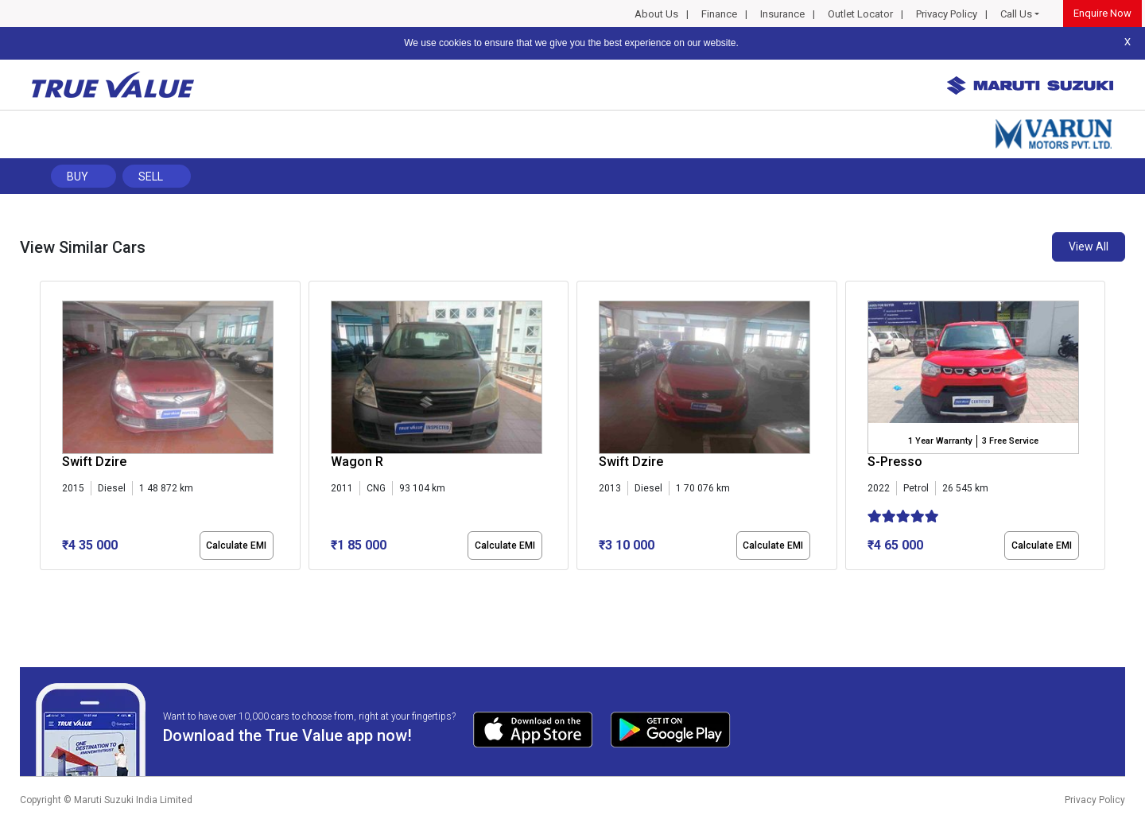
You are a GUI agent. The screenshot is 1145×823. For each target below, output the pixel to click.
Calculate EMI (236, 545)
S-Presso (894, 461)
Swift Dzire (94, 461)
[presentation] (48, 428)
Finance (719, 14)
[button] (44, 583)
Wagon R (357, 461)
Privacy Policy (946, 14)
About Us (656, 14)
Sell (150, 176)
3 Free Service (1010, 441)
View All (1088, 246)
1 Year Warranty (940, 441)
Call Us (1016, 14)
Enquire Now (1102, 13)
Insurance (782, 14)
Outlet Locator (860, 14)
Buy (77, 176)
